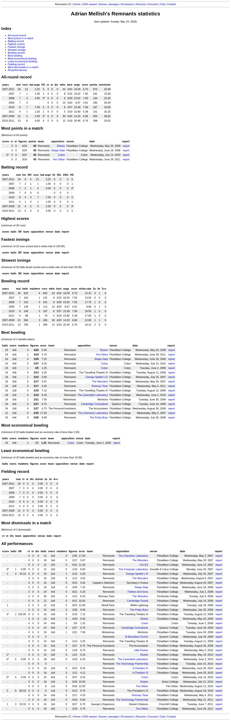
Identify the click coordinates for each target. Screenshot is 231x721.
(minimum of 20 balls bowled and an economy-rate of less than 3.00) (40, 432)
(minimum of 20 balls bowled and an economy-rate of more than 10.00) (41, 457)
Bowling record (16, 52)
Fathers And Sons (138, 591)
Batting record (16, 41)
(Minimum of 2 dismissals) (16, 529)
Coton (61, 155)
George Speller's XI (97, 377)
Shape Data (58, 150)
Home (76, 4)
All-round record (17, 35)
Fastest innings (16, 47)
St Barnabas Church (136, 636)
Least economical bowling (22, 61)
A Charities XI (140, 668)
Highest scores (16, 44)
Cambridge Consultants (94, 404)
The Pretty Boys (99, 417)
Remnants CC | (64, 716)
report (126, 146)
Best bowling (15, 55)
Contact (171, 4)
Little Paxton (141, 650)
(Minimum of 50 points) (14, 135)
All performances (17, 70)
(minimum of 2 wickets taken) (18, 339)
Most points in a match (20, 38)
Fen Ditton (59, 159)
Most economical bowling (22, 58)
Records (141, 4)
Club (162, 4)
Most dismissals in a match (23, 67)
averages (113, 4)
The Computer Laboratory (133, 569)
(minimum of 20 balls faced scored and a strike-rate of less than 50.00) (41, 267)
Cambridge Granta (137, 600)
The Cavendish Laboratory (93, 395)
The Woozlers (100, 381)
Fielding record (16, 64)
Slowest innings (17, 50)
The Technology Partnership (132, 663)
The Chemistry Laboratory (93, 413)
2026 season (89, 4)
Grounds (152, 4)
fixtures (102, 4)
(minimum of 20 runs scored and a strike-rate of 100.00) (33, 246)
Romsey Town (100, 386)
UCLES (143, 564)
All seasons (127, 4)
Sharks (61, 146)
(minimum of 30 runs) (13, 225)
